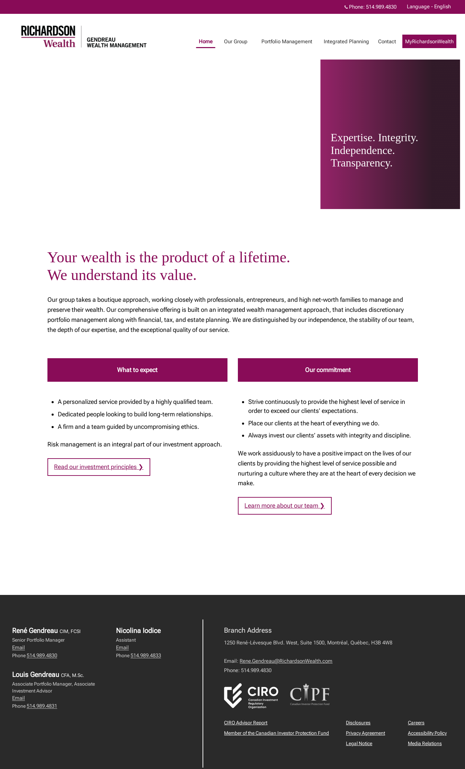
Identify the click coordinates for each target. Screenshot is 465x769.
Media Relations (425, 744)
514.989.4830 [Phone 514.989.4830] (381, 7)
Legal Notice (359, 744)
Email (18, 647)
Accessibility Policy (427, 733)
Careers (416, 723)
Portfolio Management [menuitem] (293, 41)
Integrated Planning (353, 41)
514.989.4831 (42, 706)
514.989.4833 (146, 655)
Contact (394, 41)
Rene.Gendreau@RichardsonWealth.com (286, 661)
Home (213, 41)
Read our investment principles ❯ (99, 466)
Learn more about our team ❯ (285, 505)
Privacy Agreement (365, 733)
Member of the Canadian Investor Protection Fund (276, 733)
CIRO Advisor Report (245, 723)
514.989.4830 (42, 655)
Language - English (429, 6)
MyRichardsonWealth (436, 41)
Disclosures (358, 723)
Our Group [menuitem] (242, 41)
